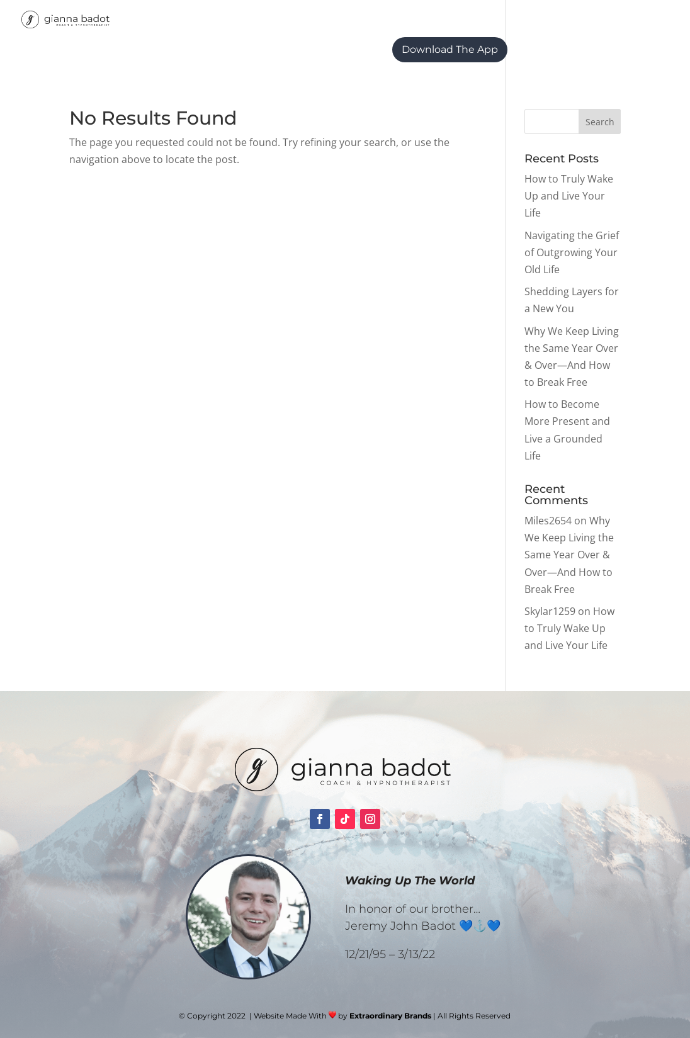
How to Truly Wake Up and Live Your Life (568, 196)
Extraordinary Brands (390, 1015)
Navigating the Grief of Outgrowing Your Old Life (571, 252)
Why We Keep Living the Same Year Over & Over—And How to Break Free (569, 555)
